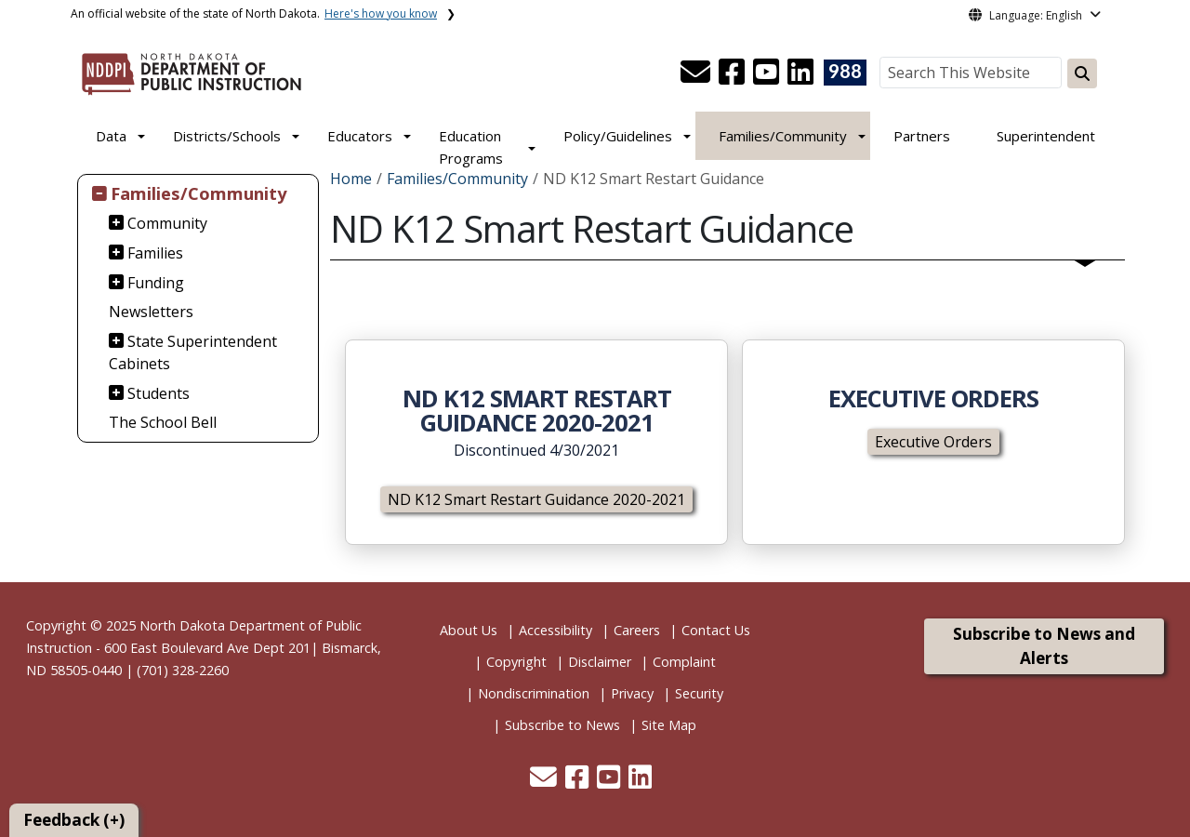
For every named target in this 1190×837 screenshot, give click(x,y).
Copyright (516, 662)
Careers (637, 630)
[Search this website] (1082, 73)
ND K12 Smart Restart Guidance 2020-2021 (536, 499)
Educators (359, 135)
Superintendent (1046, 135)
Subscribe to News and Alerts (1044, 646)
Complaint (684, 662)
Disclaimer (599, 662)
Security (699, 693)
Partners (921, 135)
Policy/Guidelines (617, 135)
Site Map (668, 725)
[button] (697, 77)
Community (167, 223)
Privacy (632, 693)
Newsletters (151, 311)
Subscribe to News (562, 725)
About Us (468, 630)
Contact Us (715, 630)
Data (111, 135)
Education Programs (471, 146)
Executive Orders (933, 442)
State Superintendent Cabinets (193, 352)
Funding (155, 282)
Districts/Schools (227, 135)
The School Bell (163, 422)
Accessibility (555, 630)
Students (158, 393)
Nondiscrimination (533, 693)
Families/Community (783, 135)
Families (155, 253)
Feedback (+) (74, 819)
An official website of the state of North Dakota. (254, 13)
